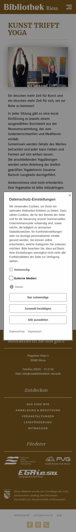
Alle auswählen (38, 319)
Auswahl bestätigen (38, 308)
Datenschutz (17, 331)
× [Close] (69, 195)
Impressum (35, 331)
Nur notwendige (38, 297)
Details (19, 286)
